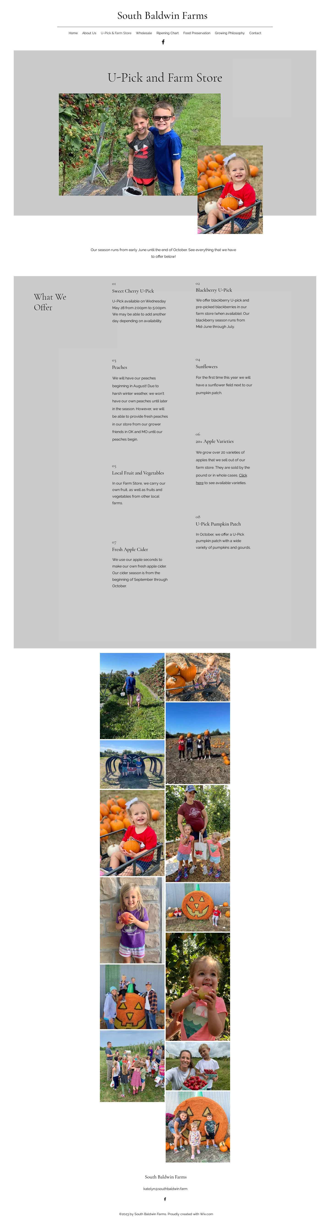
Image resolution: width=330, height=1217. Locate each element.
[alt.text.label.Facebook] (163, 42)
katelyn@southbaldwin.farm (165, 1189)
